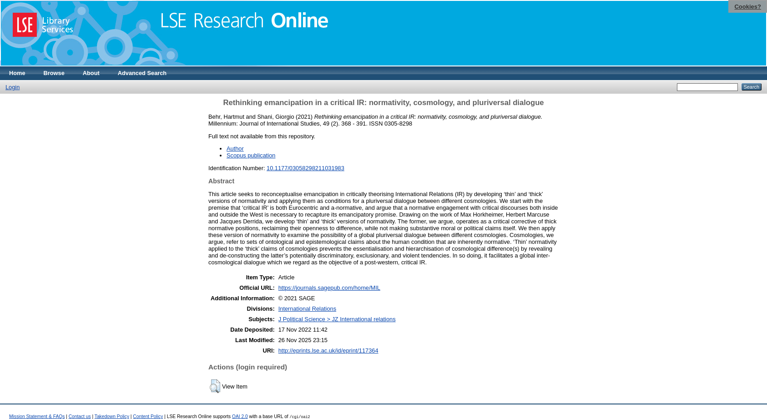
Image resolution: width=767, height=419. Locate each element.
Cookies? (747, 6)
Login (12, 87)
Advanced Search (142, 73)
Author (235, 148)
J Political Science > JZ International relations (337, 319)
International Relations (307, 308)
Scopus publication (251, 155)
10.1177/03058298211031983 (305, 168)
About (91, 73)
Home (17, 73)
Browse (54, 73)
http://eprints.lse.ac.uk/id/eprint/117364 (328, 350)
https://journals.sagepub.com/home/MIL (329, 287)
